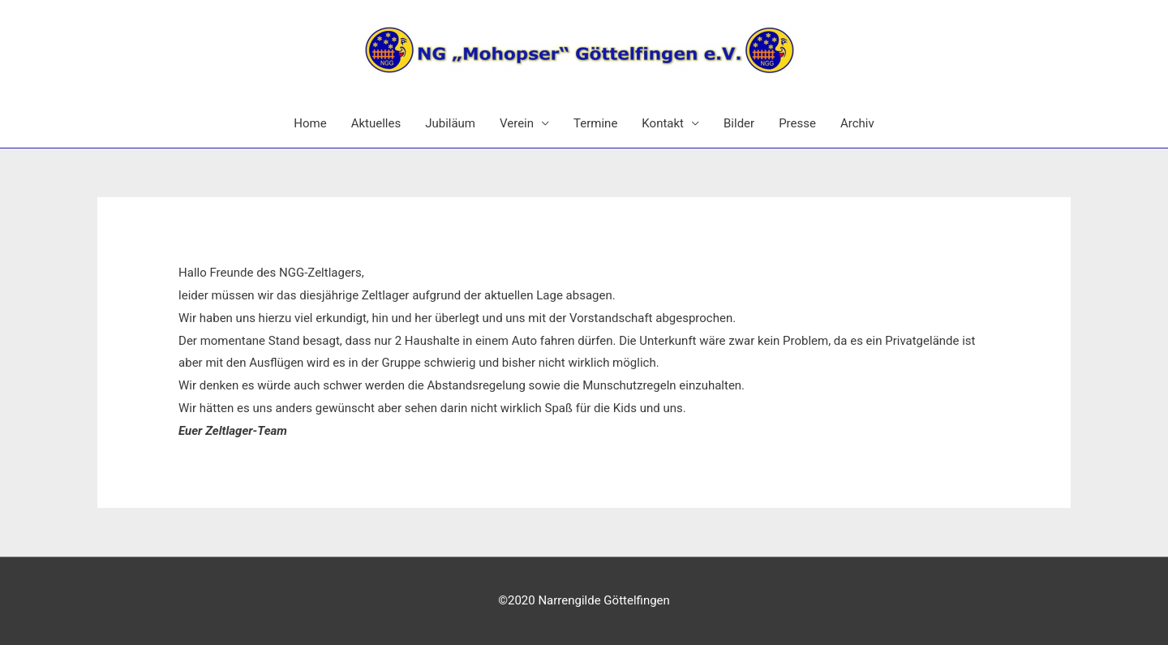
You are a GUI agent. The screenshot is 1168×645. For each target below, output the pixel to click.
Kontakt (663, 123)
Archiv (857, 123)
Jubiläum (450, 123)
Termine (595, 123)
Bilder (739, 123)
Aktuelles (376, 123)
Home (310, 123)
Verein (517, 123)
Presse (797, 123)
